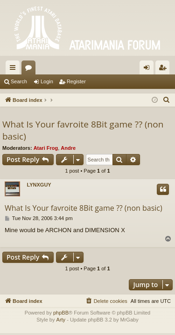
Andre (68, 148)
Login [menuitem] (149, 69)
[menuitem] (166, 100)
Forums (30, 69)
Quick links (14, 69)
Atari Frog (46, 148)
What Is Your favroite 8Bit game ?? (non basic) (82, 130)
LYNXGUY (39, 185)
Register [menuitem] (164, 69)
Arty (61, 319)
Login (47, 81)
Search (19, 81)
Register (76, 81)
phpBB (61, 312)
